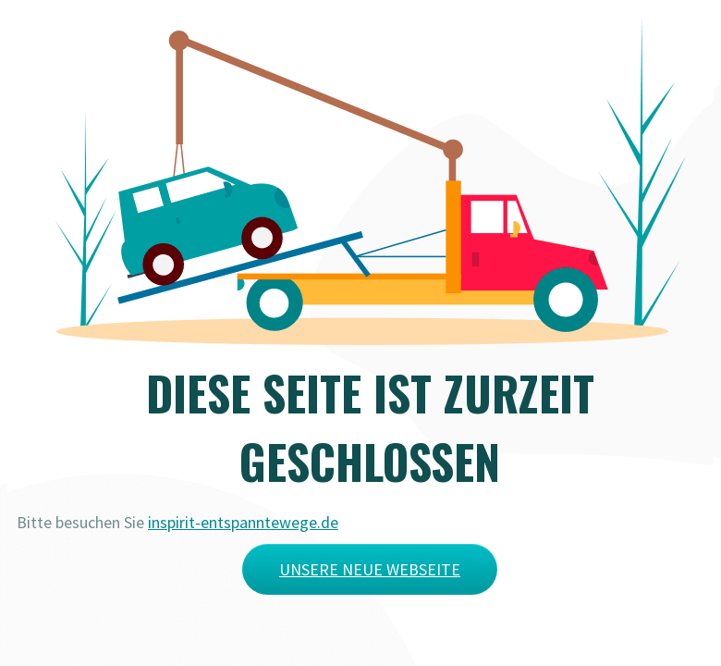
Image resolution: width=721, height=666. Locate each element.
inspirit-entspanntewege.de (243, 522)
